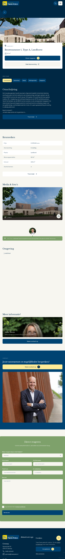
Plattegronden (33, 80)
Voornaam (5, 460)
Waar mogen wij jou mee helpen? (12, 452)
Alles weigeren (40, 554)
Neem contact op (32, 341)
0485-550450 (8, 551)
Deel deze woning (32, 64)
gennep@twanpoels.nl (10, 554)
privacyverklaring (20, 506)
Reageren (42, 80)
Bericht (4, 477)
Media (24, 80)
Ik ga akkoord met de (15, 506)
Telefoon (5, 469)
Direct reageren (30, 58)
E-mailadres (37, 469)
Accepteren (46, 549)
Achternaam (37, 460)
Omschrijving (7, 80)
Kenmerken (17, 80)
